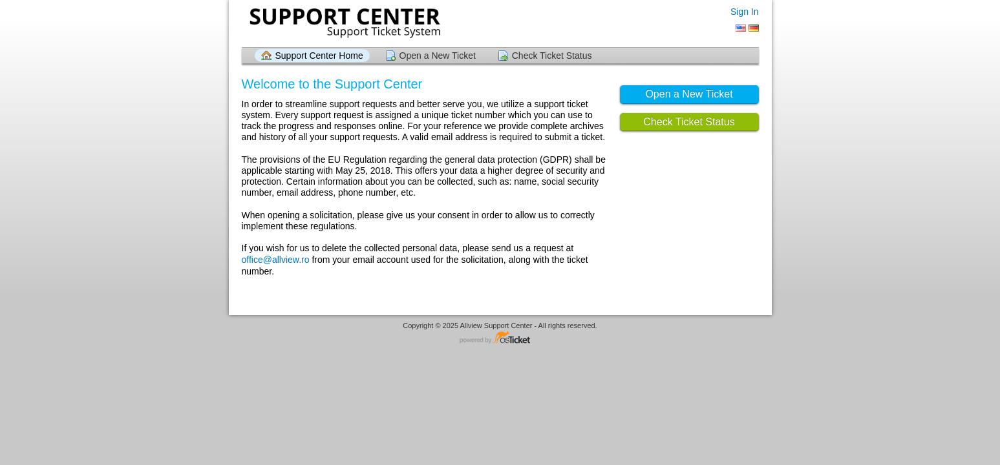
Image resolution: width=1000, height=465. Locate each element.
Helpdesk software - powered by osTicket (500, 338)
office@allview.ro (276, 259)
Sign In (744, 11)
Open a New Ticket (437, 55)
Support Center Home (319, 55)
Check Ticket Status (552, 55)
